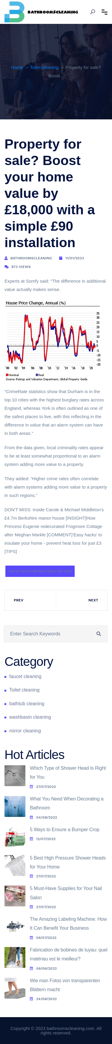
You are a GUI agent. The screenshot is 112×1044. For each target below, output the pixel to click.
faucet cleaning (25, 676)
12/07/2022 (43, 839)
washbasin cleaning (30, 717)
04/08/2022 (43, 817)
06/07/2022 (43, 938)
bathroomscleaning (31, 258)
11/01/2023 (74, 258)
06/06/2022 (43, 968)
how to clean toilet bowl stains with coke (40, 571)
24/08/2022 (43, 999)
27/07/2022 (43, 787)
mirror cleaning (25, 730)
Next (93, 600)
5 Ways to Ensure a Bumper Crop (64, 829)
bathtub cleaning (26, 703)
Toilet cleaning (44, 67)
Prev (18, 600)
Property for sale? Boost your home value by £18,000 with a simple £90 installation (49, 193)
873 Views (21, 267)
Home (17, 67)
